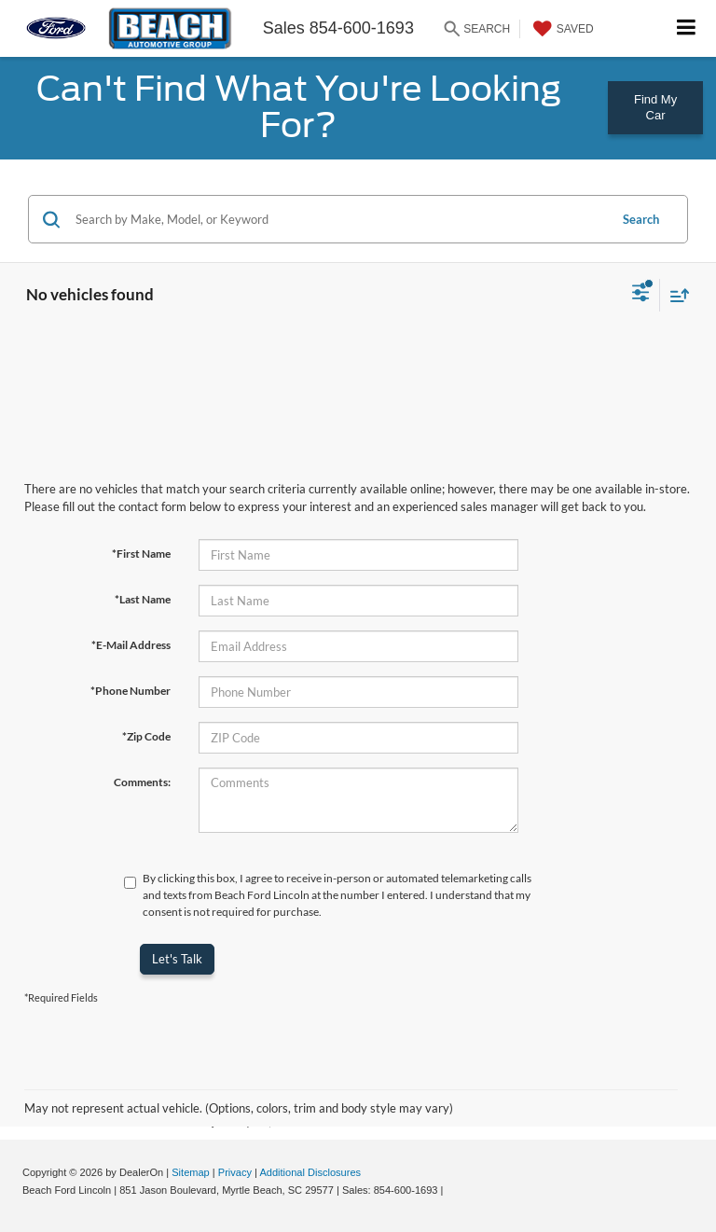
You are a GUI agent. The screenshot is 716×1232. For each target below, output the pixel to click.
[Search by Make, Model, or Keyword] (339, 219)
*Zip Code (146, 736)
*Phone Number (130, 691)
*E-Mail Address (131, 645)
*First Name (141, 554)
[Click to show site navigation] (686, 28)
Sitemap (191, 1172)
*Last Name (143, 599)
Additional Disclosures (310, 1172)
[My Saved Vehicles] (561, 29)
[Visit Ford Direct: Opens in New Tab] (451, 1190)
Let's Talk (177, 958)
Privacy (235, 1172)
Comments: (142, 782)
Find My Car (655, 107)
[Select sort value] (675, 295)
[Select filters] (641, 294)
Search (641, 219)
